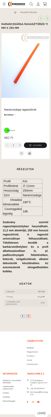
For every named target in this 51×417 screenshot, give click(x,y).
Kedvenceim (32, 364)
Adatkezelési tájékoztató (8, 387)
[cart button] (45, 4)
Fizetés (6, 393)
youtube (38, 402)
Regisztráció (32, 352)
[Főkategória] (15, 12)
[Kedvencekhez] (21, 153)
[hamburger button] (4, 4)
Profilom (31, 356)
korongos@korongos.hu (39, 393)
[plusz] (20, 145)
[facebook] (23, 316)
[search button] (31, 4)
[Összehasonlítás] (29, 153)
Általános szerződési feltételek (12, 381)
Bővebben (9, 115)
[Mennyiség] (13, 145)
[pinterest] (28, 316)
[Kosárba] (35, 145)
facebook (27, 402)
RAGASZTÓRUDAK (28, 12)
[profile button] (38, 4)
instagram (33, 402)
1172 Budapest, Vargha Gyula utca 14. (38, 382)
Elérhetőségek (9, 401)
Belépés (30, 348)
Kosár (29, 360)
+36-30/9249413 (37, 388)
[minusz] (7, 145)
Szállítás (6, 397)
